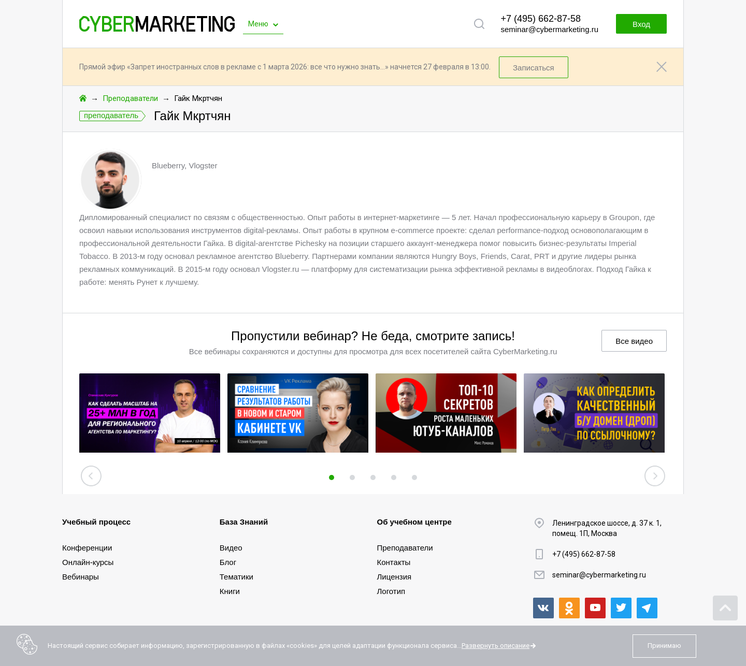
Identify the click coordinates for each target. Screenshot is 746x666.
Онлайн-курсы (87, 562)
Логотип (391, 591)
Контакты (394, 562)
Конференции (87, 547)
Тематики (236, 576)
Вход (641, 24)
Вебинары (80, 576)
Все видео (634, 341)
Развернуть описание (495, 645)
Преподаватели (130, 98)
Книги (230, 591)
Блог (228, 562)
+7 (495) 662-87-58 (540, 18)
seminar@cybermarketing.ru (549, 29)
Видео (231, 547)
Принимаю (664, 645)
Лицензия (394, 576)
